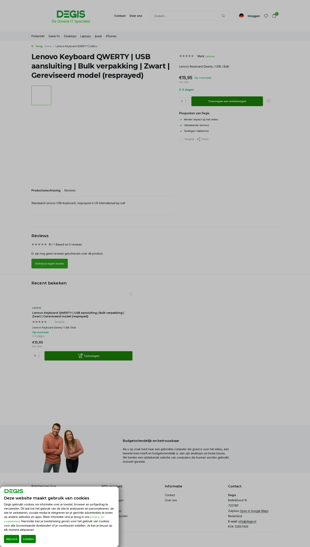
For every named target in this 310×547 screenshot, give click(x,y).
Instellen (28, 539)
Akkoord (11, 539)
